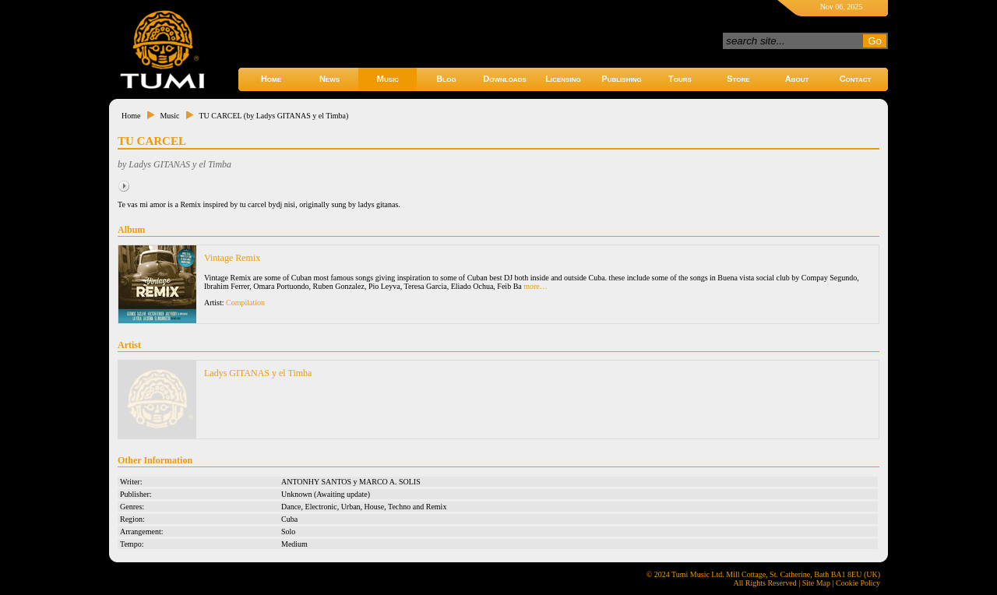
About (797, 78)
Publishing (621, 78)
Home (271, 78)
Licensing (562, 78)
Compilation (245, 302)
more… (535, 286)
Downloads (505, 78)
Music (388, 78)
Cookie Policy (858, 583)
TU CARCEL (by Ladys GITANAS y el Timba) (273, 115)
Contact (856, 78)
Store (738, 78)
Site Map (816, 583)
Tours (680, 78)
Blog (446, 78)
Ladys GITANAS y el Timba (258, 373)
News (329, 78)
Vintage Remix (232, 257)
